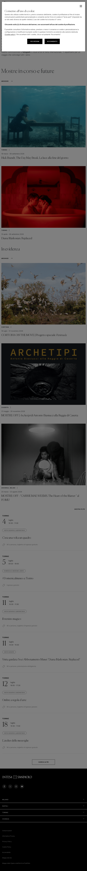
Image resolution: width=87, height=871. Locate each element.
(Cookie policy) (10, 34)
